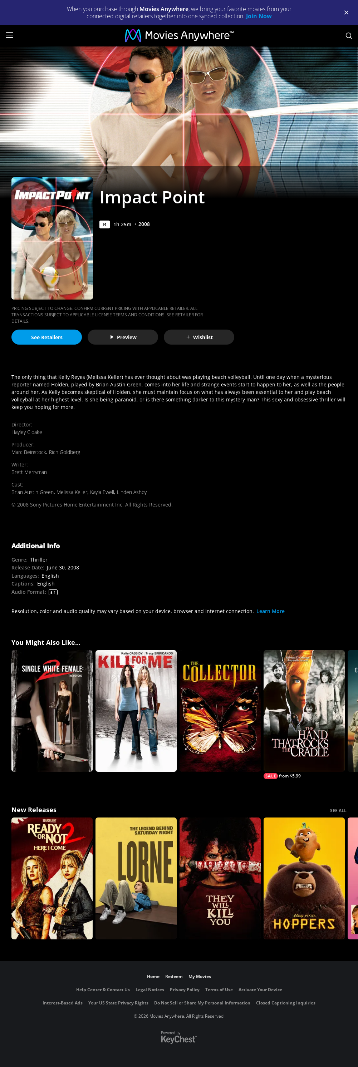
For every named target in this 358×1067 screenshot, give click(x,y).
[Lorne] (136, 878)
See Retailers (47, 337)
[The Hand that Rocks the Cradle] (304, 715)
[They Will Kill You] (220, 878)
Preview (123, 337)
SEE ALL (338, 810)
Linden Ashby (132, 492)
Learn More (270, 611)
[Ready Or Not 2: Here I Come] (52, 878)
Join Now (259, 16)
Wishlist (199, 337)
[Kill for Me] (136, 711)
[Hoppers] (304, 878)
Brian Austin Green (32, 492)
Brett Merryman (29, 472)
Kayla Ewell (102, 492)
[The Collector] (220, 711)
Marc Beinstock (28, 452)
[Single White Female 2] (52, 711)
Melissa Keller (72, 492)
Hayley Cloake (26, 432)
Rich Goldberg (64, 452)
